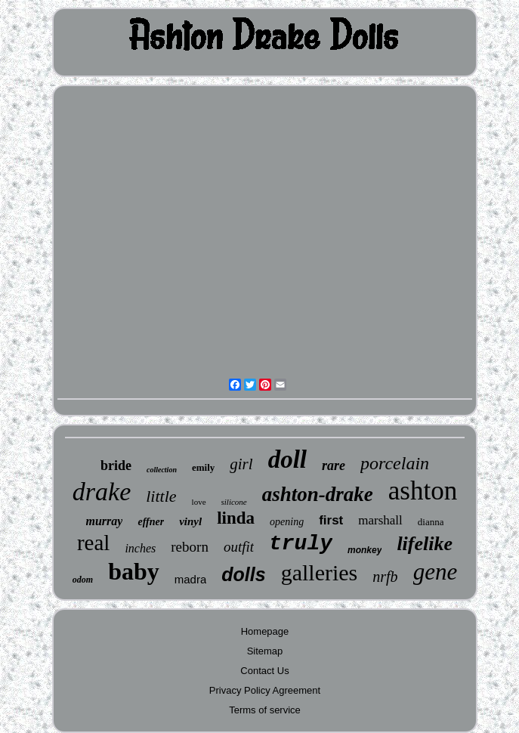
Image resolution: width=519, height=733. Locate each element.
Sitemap (265, 651)
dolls (243, 574)
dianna (431, 521)
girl (241, 464)
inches (140, 548)
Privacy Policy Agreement (264, 690)
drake (102, 492)
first (331, 520)
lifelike (425, 544)
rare (333, 465)
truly (300, 543)
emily (203, 467)
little (161, 496)
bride (115, 465)
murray (104, 521)
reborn (190, 547)
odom (83, 579)
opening (287, 521)
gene (435, 571)
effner (150, 521)
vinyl (190, 521)
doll (287, 459)
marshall (380, 520)
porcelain (394, 463)
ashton (422, 491)
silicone (234, 501)
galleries (319, 572)
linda (236, 518)
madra (191, 579)
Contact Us (264, 670)
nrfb (384, 576)
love (199, 501)
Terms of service (265, 710)
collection (162, 469)
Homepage (265, 631)
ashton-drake (317, 494)
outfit (239, 547)
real (93, 542)
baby (133, 571)
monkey (365, 550)
